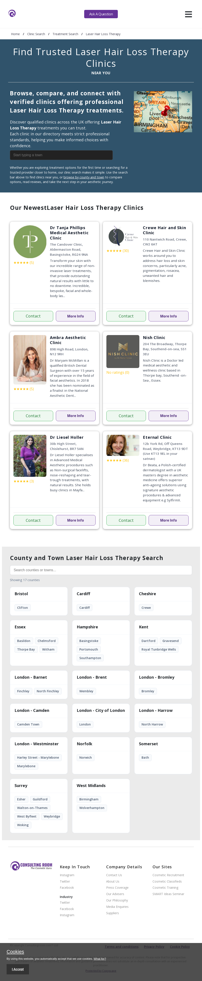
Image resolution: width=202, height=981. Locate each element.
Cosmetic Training (165, 888)
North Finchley (48, 691)
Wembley (86, 691)
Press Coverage (117, 888)
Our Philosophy (117, 900)
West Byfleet (26, 816)
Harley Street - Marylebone (38, 757)
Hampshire (87, 627)
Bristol (21, 593)
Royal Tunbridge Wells (159, 649)
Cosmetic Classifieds (167, 881)
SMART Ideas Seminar (168, 894)
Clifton (22, 608)
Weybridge (52, 816)
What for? (100, 958)
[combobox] (70, 155)
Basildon (23, 641)
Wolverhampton (91, 808)
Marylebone (26, 766)
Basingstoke (88, 641)
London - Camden (32, 710)
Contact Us (114, 875)
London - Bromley (156, 677)
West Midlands (91, 785)
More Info (75, 316)
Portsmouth (88, 649)
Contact (33, 316)
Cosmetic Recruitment (168, 875)
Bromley (148, 691)
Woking (23, 825)
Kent (143, 627)
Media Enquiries (117, 907)
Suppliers (112, 913)
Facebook (67, 888)
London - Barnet (31, 677)
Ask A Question (101, 14)
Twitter (65, 881)
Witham (48, 649)
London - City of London (101, 710)
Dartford (148, 641)
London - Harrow (156, 710)
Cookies (15, 952)
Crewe (146, 608)
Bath (145, 757)
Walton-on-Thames (32, 808)
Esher (21, 799)
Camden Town (28, 724)
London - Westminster (37, 744)
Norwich (85, 757)
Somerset (148, 744)
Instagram (67, 875)
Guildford (40, 799)
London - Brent (92, 677)
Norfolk (84, 744)
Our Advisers (115, 894)
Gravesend (170, 641)
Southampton (90, 658)
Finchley (23, 691)
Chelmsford (47, 641)
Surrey (21, 785)
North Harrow (152, 724)
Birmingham (88, 799)
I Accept (18, 969)
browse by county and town (84, 177)
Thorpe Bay (26, 649)
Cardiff (83, 593)
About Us (112, 881)
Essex (20, 627)
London (85, 724)
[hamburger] (188, 14)
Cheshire (147, 593)
